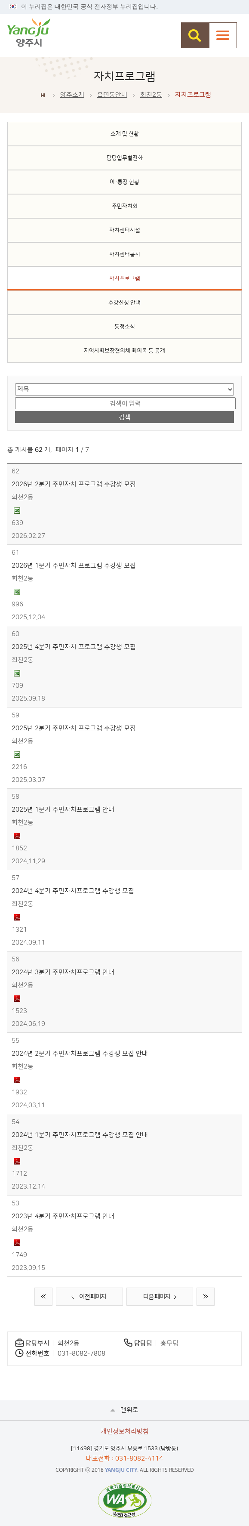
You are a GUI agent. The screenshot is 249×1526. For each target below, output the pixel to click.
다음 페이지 (161, 1297)
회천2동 (151, 95)
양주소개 (72, 95)
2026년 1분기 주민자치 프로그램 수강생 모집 (74, 565)
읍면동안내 (112, 95)
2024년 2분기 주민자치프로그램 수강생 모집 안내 (80, 1053)
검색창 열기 (195, 35)
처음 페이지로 (43, 1297)
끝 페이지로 (206, 1297)
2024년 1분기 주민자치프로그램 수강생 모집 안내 (80, 1135)
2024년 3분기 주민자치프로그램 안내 (63, 972)
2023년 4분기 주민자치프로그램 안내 (63, 1216)
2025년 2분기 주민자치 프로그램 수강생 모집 (74, 728)
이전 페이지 (87, 1297)
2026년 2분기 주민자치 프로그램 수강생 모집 (74, 484)
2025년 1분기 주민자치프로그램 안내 (63, 809)
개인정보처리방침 (125, 1431)
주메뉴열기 (223, 35)
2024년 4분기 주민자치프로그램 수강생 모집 (73, 891)
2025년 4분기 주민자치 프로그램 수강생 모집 (74, 647)
